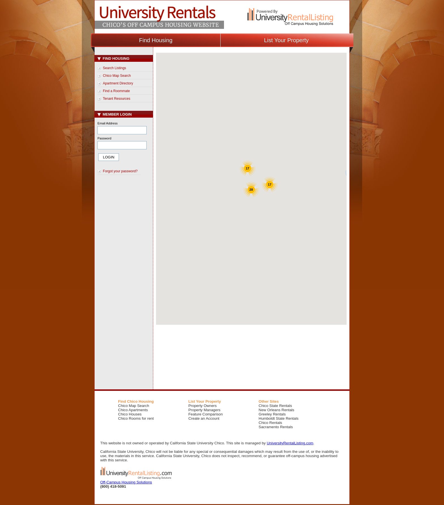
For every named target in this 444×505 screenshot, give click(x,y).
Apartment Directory (118, 83)
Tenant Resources (116, 99)
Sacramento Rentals (276, 427)
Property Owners (202, 406)
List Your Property (286, 40)
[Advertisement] (124, 272)
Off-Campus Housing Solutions (126, 482)
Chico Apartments (133, 410)
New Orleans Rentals (276, 410)
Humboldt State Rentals (278, 418)
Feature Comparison (205, 414)
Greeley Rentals (272, 414)
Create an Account (203, 418)
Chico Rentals (270, 423)
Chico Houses (130, 414)
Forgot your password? (120, 171)
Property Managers (204, 410)
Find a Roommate (116, 91)
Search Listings (114, 68)
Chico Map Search (117, 76)
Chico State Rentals (275, 406)
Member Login (114, 114)
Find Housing (155, 40)
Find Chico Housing (136, 401)
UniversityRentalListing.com (290, 443)
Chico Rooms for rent (136, 418)
